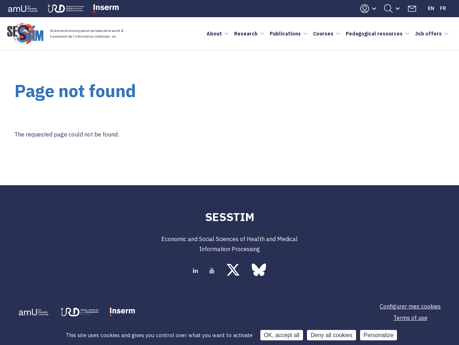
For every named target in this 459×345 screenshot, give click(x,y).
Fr (443, 8)
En (431, 8)
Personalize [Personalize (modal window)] (379, 335)
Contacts (412, 8)
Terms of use (410, 317)
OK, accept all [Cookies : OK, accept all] (282, 335)
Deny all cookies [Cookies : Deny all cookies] (331, 335)
